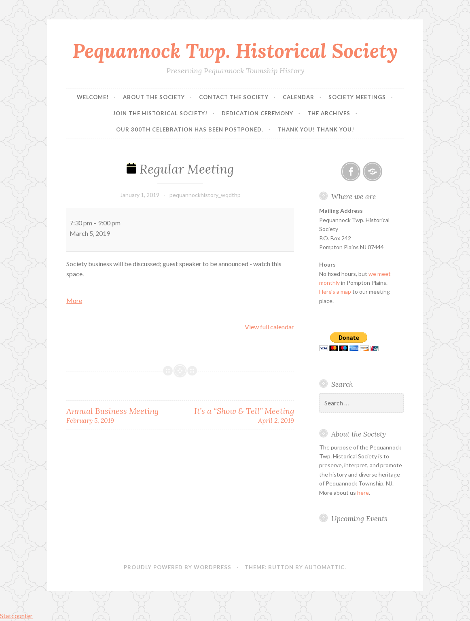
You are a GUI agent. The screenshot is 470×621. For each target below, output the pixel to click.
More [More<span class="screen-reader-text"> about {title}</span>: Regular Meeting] (74, 300)
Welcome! (93, 97)
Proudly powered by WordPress (177, 567)
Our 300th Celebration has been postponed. (189, 129)
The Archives (328, 113)
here (363, 492)
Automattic (325, 567)
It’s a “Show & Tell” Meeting (237, 415)
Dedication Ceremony (257, 113)
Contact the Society (234, 97)
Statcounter (16, 615)
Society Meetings (357, 97)
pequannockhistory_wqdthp (205, 194)
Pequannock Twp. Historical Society (235, 50)
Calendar (298, 97)
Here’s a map (335, 291)
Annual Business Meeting (123, 415)
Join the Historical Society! (160, 113)
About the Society (154, 97)
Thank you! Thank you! (315, 129)
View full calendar (269, 327)
